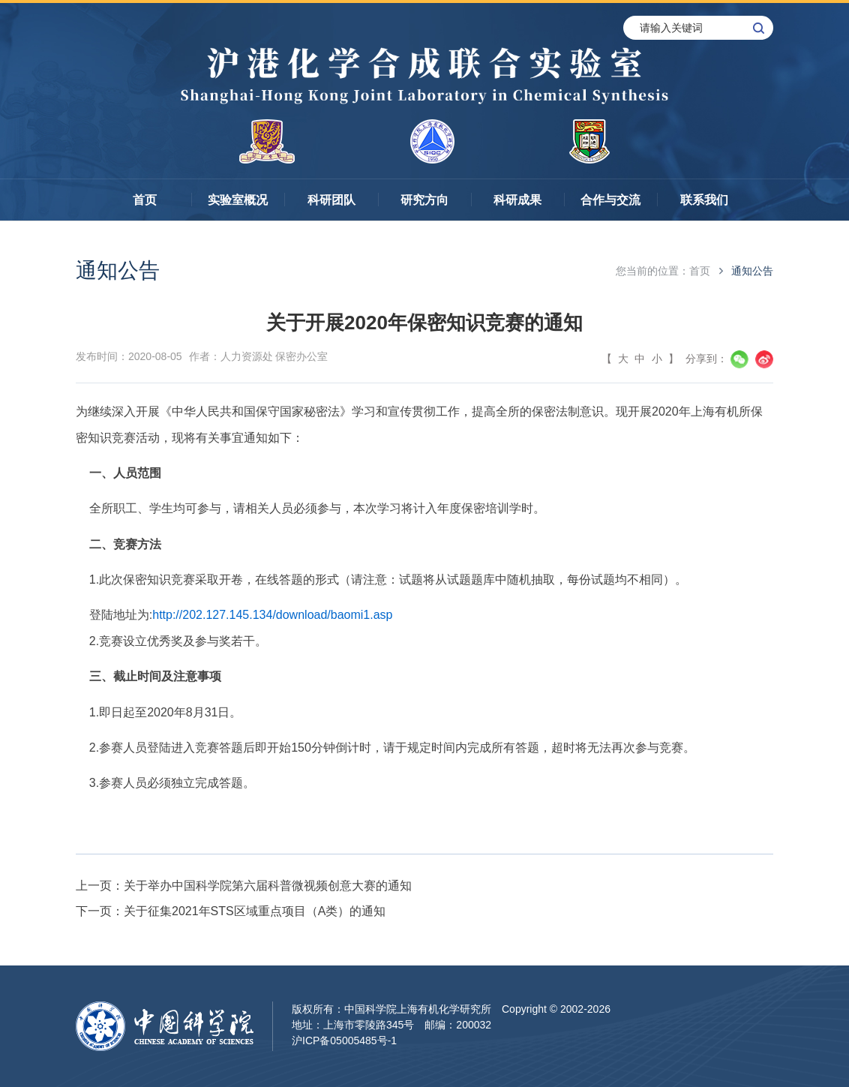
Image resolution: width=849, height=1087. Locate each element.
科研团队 (332, 200)
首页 (145, 200)
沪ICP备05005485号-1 (344, 1040)
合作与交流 (610, 200)
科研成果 (518, 200)
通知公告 (752, 271)
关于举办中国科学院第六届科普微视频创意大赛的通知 (268, 885)
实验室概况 (238, 200)
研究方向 (424, 200)
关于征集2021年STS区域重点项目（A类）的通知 (255, 911)
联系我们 (704, 200)
